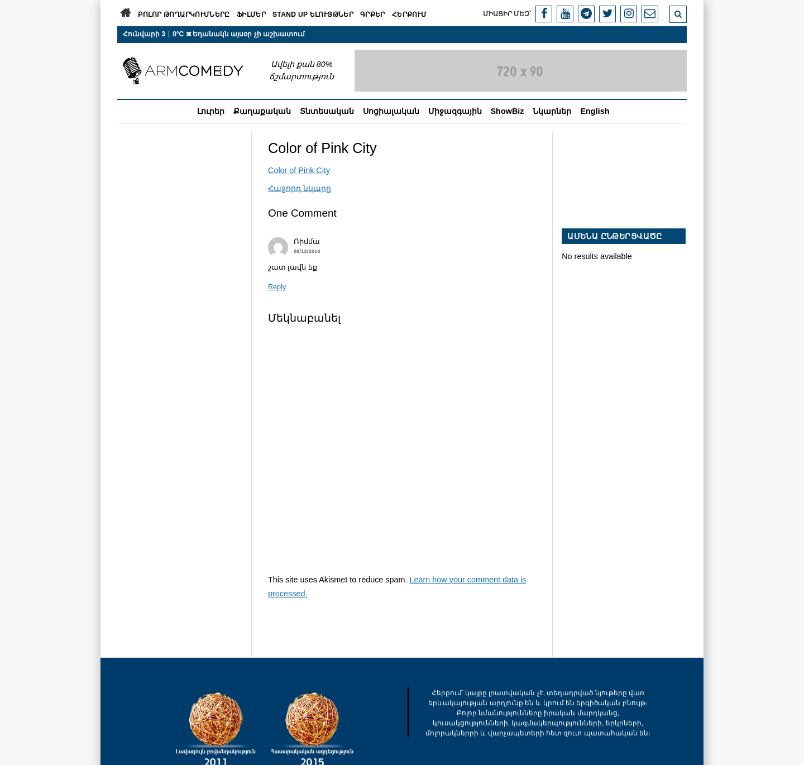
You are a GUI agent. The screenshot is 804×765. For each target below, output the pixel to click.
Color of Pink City (299, 170)
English (594, 111)
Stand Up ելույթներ (312, 14)
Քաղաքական (262, 111)
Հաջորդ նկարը (299, 188)
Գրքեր (372, 14)
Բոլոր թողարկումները (184, 14)
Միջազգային (455, 111)
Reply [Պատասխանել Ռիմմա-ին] (277, 287)
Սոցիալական (391, 111)
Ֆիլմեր (251, 14)
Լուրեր (210, 111)
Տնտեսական (327, 111)
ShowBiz (507, 111)
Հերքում (409, 14)
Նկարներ (552, 111)
